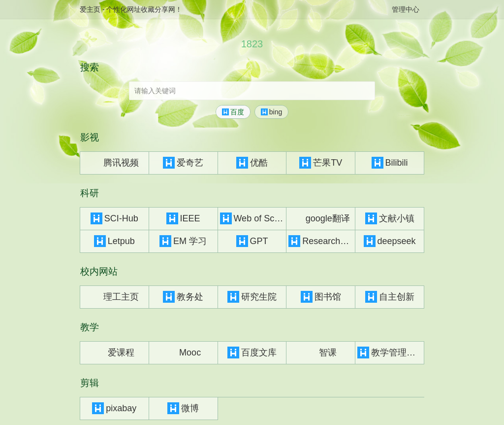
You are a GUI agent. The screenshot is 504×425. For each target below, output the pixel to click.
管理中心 (405, 9)
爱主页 (90, 9)
